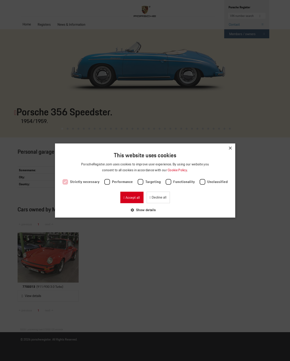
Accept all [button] (132, 197)
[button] (145, 210)
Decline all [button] (158, 197)
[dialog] (145, 180)
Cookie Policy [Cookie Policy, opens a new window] (178, 170)
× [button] (230, 148)
